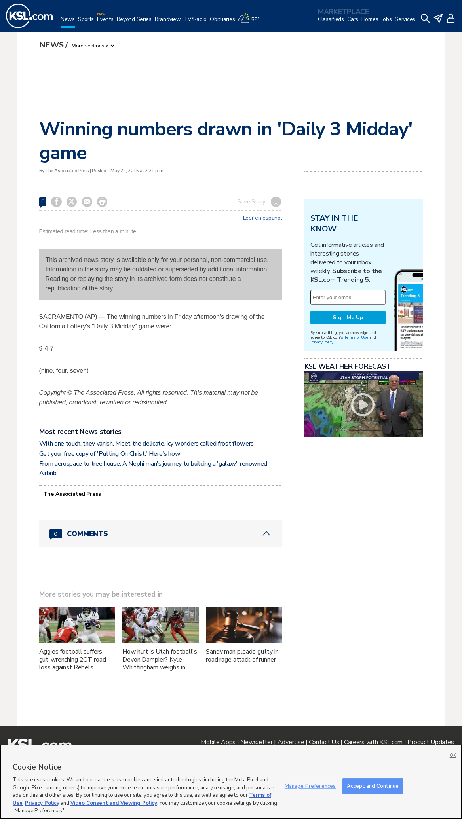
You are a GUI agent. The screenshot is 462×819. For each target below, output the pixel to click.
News (51, 45)
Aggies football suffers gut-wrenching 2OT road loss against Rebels (72, 659)
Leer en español (262, 218)
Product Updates (430, 742)
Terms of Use (356, 337)
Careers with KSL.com (373, 742)
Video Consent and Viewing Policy (113, 803)
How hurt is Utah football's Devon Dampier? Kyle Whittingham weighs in (159, 659)
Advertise (291, 742)
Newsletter (256, 742)
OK (453, 755)
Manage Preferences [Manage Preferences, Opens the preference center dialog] (310, 785)
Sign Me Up (348, 317)
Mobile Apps (218, 742)
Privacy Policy (321, 342)
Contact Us (324, 742)
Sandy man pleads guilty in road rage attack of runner (242, 655)
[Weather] (250, 22)
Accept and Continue (373, 785)
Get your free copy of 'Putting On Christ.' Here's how (110, 453)
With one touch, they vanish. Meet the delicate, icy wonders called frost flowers (146, 443)
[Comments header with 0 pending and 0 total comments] (160, 533)
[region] (231, 782)
